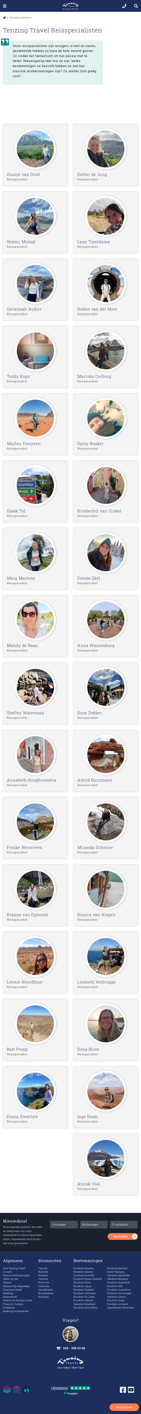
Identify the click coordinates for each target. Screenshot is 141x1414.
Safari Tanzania (115, 1271)
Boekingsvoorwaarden (16, 1311)
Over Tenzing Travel (14, 1268)
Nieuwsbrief (15, 1221)
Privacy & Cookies (13, 1304)
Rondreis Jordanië (117, 1304)
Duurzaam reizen (12, 1289)
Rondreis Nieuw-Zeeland (87, 1278)
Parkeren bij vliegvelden (16, 1286)
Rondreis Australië (83, 1275)
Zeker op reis (10, 1278)
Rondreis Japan (82, 1286)
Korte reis (43, 1282)
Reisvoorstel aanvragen (16, 1275)
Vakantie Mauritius (117, 1278)
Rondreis (43, 1296)
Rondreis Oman (116, 1300)
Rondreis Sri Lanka (84, 1296)
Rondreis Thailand (83, 1289)
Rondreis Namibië (117, 1268)
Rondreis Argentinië (118, 1282)
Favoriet (42, 1268)
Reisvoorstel (124, 1407)
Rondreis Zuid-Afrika (85, 1307)
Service (7, 1282)
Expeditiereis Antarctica (120, 1307)
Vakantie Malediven (84, 1304)
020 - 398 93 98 (74, 1348)
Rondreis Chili (115, 1286)
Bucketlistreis (46, 1293)
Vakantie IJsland (116, 1296)
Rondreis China (82, 1282)
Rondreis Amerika (83, 1268)
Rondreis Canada (83, 1271)
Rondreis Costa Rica (118, 1289)
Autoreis (43, 1271)
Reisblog (8, 1293)
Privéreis (43, 1275)
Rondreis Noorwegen (119, 1293)
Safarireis (43, 1286)
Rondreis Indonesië (84, 1293)
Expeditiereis (45, 1289)
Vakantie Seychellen (118, 1275)
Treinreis (43, 1278)
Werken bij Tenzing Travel (17, 1300)
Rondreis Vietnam (83, 1300)
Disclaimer (9, 1307)
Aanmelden (121, 1236)
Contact (7, 1271)
